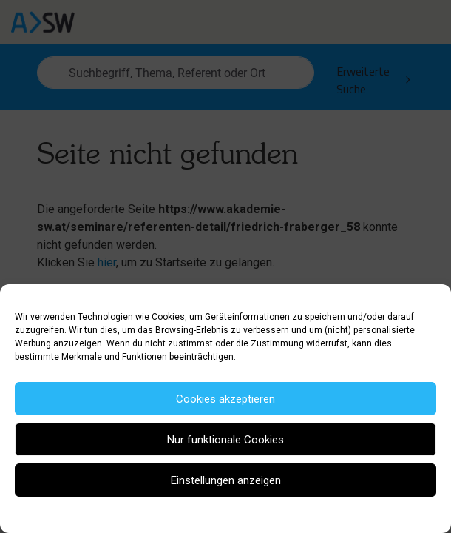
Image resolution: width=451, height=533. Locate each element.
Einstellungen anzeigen (226, 480)
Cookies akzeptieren (225, 399)
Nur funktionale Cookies (225, 439)
